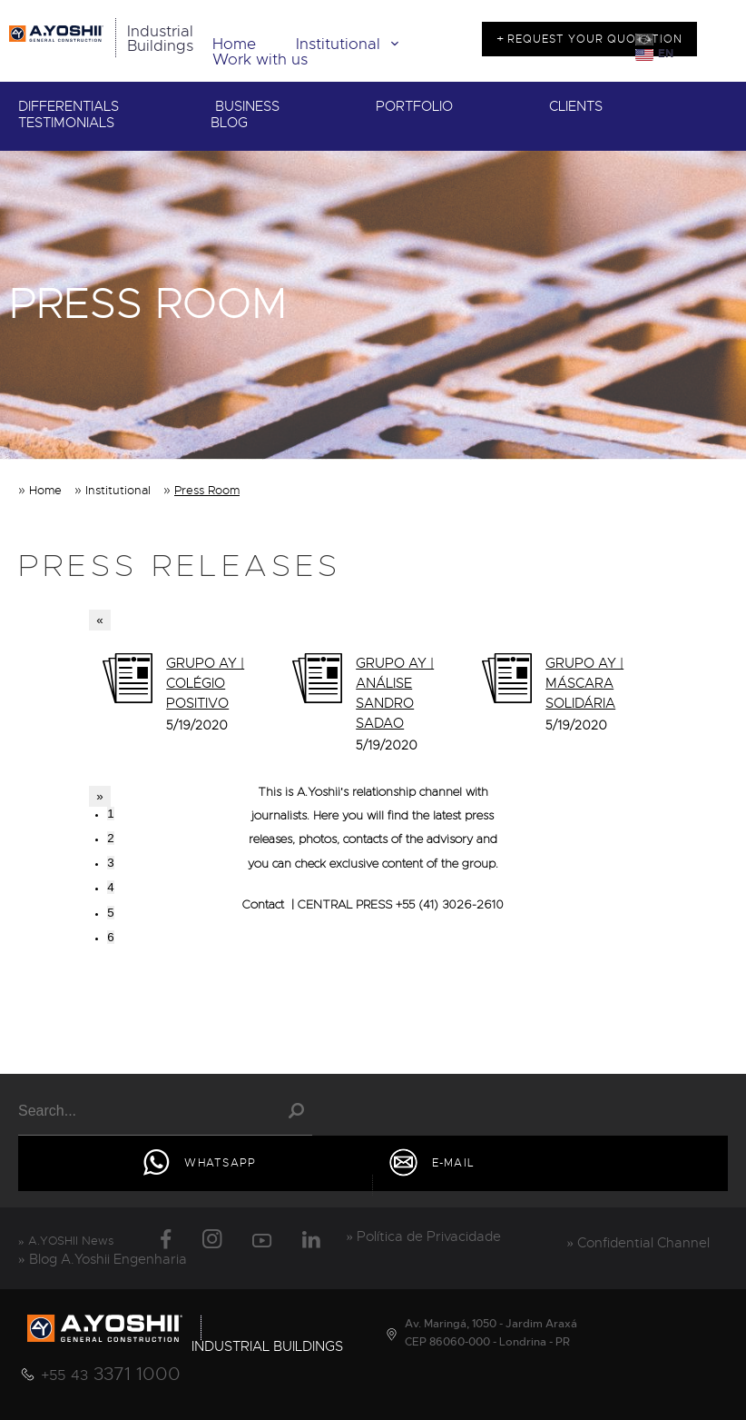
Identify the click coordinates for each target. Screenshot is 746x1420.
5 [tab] (110, 912)
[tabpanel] (184, 698)
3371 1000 (111, 1374)
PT (665, 40)
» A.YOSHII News (65, 1240)
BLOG (229, 123)
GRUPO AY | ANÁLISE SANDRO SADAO (395, 693)
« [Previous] (99, 620)
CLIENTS (576, 107)
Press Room (207, 490)
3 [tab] (110, 862)
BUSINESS (247, 107)
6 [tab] (110, 937)
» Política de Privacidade (424, 1236)
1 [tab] (110, 813)
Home (234, 44)
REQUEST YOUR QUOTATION (593, 39)
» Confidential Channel (639, 1243)
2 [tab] (110, 838)
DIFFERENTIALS (68, 107)
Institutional (351, 44)
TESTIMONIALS (66, 123)
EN (665, 54)
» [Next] (99, 796)
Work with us (260, 59)
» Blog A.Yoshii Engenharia (102, 1259)
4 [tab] (110, 887)
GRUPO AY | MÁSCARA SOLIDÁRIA (584, 683)
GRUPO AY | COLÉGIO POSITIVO (205, 683)
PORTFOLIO (414, 107)
